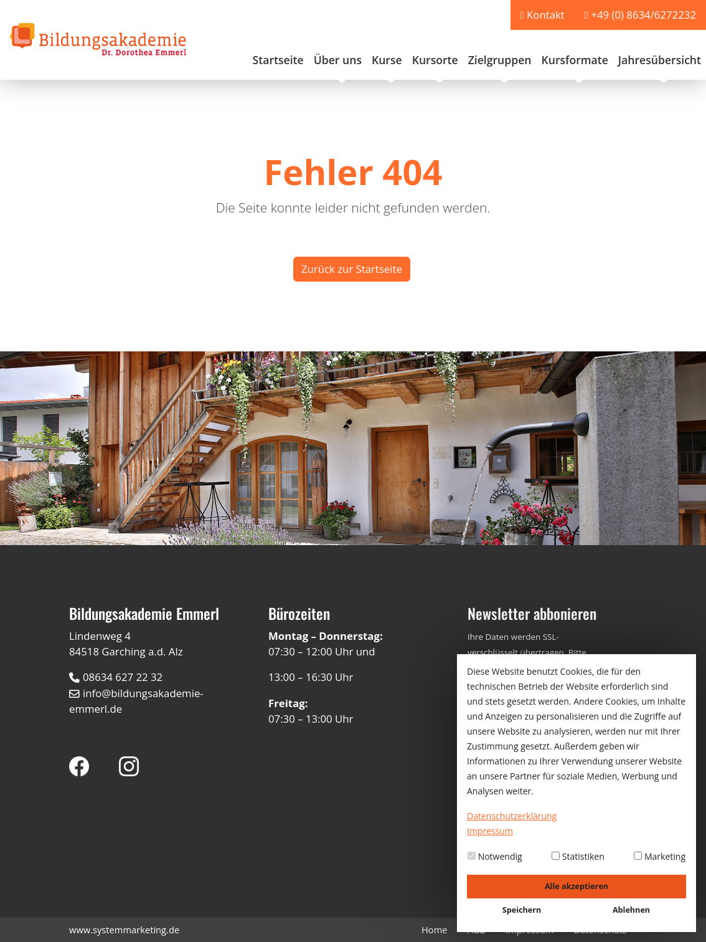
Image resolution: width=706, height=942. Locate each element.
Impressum (490, 831)
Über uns (338, 59)
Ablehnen (631, 910)
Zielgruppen (500, 59)
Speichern (521, 910)
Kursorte (435, 59)
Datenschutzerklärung (512, 816)
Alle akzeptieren (576, 886)
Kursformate (574, 59)
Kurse (387, 59)
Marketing (659, 856)
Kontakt (546, 14)
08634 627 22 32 (122, 677)
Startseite (278, 59)
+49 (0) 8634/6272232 (643, 14)
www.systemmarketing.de (124, 929)
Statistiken (578, 856)
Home (434, 929)
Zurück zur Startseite (351, 269)
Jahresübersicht (659, 59)
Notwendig (495, 856)
